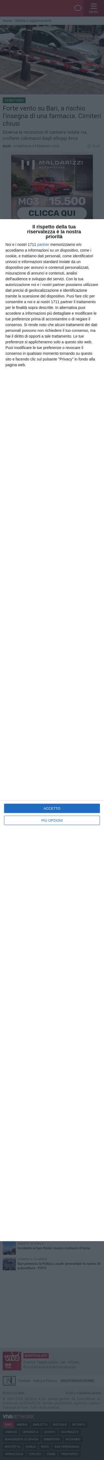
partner (43, 244)
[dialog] (52, 730)
